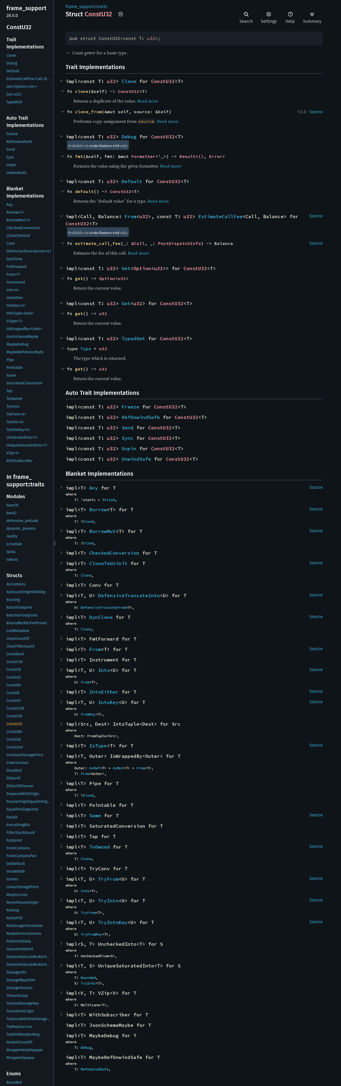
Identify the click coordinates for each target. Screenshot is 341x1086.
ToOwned (99, 847)
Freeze (130, 407)
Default (132, 181)
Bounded (88, 977)
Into (104, 670)
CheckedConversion (114, 553)
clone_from (88, 111)
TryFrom (108, 879)
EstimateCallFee (220, 216)
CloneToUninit (108, 563)
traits (102, 6)
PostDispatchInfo (179, 243)
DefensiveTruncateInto (129, 595)
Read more (147, 101)
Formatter (143, 156)
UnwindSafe (136, 459)
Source (316, 111)
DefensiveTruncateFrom (103, 607)
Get (126, 268)
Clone (129, 81)
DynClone (101, 617)
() (201, 156)
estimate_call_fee (98, 243)
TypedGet (133, 338)
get (79, 278)
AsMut (118, 768)
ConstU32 (163, 81)
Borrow (98, 509)
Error (215, 156)
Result (187, 156)
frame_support (80, 6)
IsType (98, 746)
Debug (129, 137)
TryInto (108, 901)
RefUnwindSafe (141, 417)
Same (95, 815)
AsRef (94, 768)
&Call (138, 243)
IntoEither (104, 692)
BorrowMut (102, 531)
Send (127, 428)
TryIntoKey (113, 922)
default (84, 191)
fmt (79, 156)
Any (93, 488)
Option (142, 268)
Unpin (129, 448)
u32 (151, 38)
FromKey (88, 714)
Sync (127, 438)
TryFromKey (91, 934)
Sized (109, 499)
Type (85, 348)
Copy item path (120, 13)
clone (81, 91)
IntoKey (108, 702)
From (130, 216)
